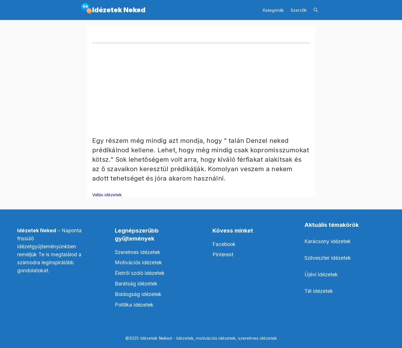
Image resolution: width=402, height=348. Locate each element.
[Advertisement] (201, 96)
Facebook (224, 244)
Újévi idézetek (321, 274)
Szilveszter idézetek (327, 258)
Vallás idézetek (107, 194)
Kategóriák (273, 10)
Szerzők (299, 10)
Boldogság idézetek (138, 294)
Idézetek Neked (118, 10)
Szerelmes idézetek (137, 252)
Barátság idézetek (136, 284)
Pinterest (222, 254)
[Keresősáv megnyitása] (315, 10)
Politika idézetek (134, 305)
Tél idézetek (318, 291)
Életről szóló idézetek (140, 273)
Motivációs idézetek (138, 262)
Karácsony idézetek (327, 241)
